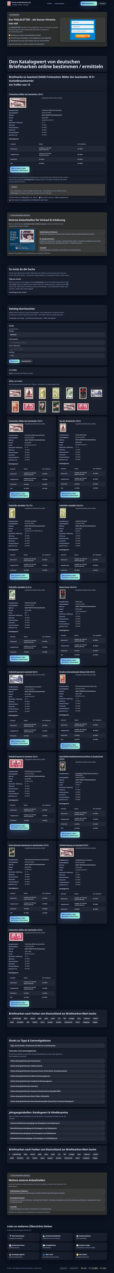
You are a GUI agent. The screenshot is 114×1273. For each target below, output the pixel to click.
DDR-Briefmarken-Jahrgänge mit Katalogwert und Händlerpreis (33, 1133)
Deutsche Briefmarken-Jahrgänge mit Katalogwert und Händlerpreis (35, 1123)
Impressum (63, 1268)
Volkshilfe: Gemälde (17, 505)
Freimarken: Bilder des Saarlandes (23, 94)
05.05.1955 (78, 609)
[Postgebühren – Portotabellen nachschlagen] (57, 1246)
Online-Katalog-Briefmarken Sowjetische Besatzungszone (31, 1081)
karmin (58, 1022)
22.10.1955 (28, 694)
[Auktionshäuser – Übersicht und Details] (90, 1237)
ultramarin (68, 1022)
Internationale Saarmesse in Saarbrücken (26, 845)
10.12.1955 (28, 528)
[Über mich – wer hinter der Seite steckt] (57, 1256)
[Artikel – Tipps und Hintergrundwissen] (90, 1246)
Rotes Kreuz (64, 587)
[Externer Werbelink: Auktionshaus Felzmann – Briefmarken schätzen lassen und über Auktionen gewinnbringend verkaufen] (71, 233)
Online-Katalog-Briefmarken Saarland (24, 1086)
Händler (49, 3)
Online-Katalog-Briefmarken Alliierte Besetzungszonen (30, 1076)
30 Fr (35, 672)
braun (33, 1018)
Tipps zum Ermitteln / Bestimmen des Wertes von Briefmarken (33, 1046)
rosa (79, 1018)
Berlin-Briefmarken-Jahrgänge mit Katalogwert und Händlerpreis (34, 1138)
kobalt (35, 1022)
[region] (57, 154)
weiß (12, 1022)
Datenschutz (74, 1268)
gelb (39, 1018)
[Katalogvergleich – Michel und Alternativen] (23, 1256)
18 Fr (40, 94)
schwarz (87, 1018)
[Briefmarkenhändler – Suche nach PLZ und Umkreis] (57, 1237)
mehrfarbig (17, 1018)
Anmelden (102, 3)
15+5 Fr (73, 587)
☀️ (103, 1268)
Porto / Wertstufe (14, 346)
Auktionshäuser (59, 3)
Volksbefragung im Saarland (20, 672)
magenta (86, 1022)
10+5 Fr (80, 505)
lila (65, 1018)
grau (46, 1018)
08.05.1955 (78, 442)
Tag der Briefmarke (67, 421)
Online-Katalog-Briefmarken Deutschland (25, 1061)
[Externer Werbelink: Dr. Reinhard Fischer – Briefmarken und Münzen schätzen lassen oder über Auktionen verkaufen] (71, 241)
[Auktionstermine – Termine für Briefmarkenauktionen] (23, 1246)
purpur (50, 1022)
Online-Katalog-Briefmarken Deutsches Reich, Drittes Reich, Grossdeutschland (39, 1071)
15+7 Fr (29, 505)
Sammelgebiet (13, 339)
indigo (95, 1022)
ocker (78, 1022)
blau (25, 1018)
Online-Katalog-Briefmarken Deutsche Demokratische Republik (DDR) (35, 1091)
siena (42, 1022)
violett (95, 1018)
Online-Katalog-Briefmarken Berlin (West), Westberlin (30, 1096)
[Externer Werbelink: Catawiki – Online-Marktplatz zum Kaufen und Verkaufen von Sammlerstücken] (71, 249)
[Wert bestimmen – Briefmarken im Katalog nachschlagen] (23, 1237)
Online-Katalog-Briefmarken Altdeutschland (26, 1066)
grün (53, 1018)
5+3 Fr (28, 587)
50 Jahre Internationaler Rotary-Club (74, 672)
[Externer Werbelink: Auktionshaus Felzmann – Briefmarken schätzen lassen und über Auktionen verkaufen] (23, 240)
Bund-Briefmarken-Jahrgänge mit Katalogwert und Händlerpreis (34, 1128)
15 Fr (78, 421)
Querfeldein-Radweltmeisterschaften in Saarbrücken (81, 756)
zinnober (20, 1022)
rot (59, 1018)
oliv (28, 1022)
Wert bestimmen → (89, 4)
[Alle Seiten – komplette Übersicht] (90, 1256)
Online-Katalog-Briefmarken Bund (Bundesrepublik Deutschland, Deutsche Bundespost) (42, 1101)
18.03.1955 (45, 117)
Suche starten (14, 361)
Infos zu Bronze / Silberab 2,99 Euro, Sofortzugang (19, 169)
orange (71, 1018)
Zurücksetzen (26, 361)
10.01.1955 (28, 951)
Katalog (11, 331)
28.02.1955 (78, 693)
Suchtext (12, 352)
